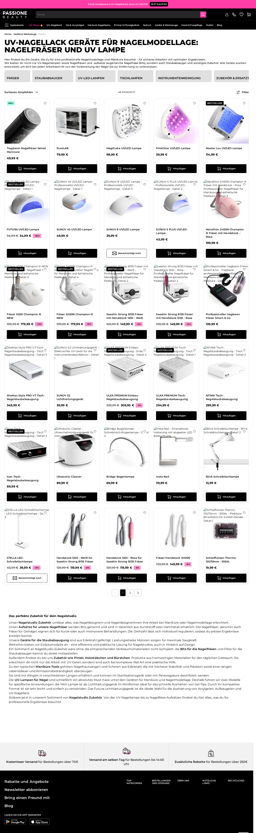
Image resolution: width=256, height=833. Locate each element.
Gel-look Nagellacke (99, 25)
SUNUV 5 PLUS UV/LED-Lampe (172, 231)
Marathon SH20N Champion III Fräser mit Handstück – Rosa (225, 233)
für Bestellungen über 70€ (57, 762)
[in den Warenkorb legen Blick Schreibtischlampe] (226, 496)
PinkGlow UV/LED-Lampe (173, 148)
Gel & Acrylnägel (75, 25)
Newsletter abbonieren (26, 789)
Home (7, 34)
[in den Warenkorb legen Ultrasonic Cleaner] (77, 496)
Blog (219, 25)
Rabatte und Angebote (26, 781)
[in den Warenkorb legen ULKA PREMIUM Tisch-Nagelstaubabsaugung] (176, 415)
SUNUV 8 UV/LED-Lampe (123, 229)
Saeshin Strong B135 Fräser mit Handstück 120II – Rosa (174, 316)
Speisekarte (14, 25)
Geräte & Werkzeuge (166, 25)
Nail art (147, 25)
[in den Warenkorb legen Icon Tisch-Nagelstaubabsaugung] (27, 496)
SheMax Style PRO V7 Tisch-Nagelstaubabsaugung (26, 397)
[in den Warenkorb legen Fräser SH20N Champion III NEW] (77, 334)
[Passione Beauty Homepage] (16, 14)
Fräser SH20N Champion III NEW (75, 316)
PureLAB (63, 148)
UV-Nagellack (54, 25)
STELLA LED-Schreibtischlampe (20, 559)
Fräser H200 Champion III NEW (24, 316)
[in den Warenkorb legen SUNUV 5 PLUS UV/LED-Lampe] (176, 253)
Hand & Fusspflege (191, 25)
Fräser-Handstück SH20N (173, 557)
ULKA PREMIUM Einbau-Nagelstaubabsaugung (122, 397)
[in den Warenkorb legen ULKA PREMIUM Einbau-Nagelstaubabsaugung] (126, 415)
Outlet (209, 25)
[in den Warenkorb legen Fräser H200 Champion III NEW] (27, 334)
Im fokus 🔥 (36, 25)
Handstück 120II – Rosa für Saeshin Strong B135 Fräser (124, 559)
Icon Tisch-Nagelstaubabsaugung (23, 478)
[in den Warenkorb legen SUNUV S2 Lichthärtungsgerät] (77, 415)
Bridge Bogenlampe (120, 476)
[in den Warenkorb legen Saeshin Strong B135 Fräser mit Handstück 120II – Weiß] (126, 334)
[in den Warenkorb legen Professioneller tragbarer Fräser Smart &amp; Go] (226, 334)
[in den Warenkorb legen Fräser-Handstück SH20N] (176, 578)
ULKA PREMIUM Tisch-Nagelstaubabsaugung (172, 397)
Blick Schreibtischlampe (222, 476)
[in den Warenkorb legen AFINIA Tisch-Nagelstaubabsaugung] (226, 415)
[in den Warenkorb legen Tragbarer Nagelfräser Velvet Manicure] (27, 168)
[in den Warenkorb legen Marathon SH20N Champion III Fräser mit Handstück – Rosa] (226, 253)
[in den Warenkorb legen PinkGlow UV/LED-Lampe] (176, 168)
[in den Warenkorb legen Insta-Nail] (176, 496)
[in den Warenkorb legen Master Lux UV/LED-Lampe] (226, 168)
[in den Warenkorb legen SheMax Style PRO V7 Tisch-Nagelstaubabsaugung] (27, 415)
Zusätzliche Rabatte (190, 762)
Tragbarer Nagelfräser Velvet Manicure (26, 150)
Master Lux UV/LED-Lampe (224, 148)
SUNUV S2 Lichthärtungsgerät (70, 397)
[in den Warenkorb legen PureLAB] (77, 168)
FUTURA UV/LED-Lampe (23, 229)
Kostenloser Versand (21, 762)
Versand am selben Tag (107, 760)
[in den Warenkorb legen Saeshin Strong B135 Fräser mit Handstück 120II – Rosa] (176, 334)
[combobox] (123, 14)
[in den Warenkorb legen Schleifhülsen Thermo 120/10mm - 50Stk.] (226, 578)
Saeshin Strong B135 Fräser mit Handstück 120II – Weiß (124, 316)
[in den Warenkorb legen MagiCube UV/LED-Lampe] (126, 168)
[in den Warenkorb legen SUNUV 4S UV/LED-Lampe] (77, 253)
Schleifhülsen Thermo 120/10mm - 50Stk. (221, 559)
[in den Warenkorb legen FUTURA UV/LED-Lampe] (27, 253)
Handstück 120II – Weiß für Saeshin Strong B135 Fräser (75, 559)
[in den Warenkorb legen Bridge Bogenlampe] (126, 496)
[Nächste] (138, 592)
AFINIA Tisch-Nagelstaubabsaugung (222, 397)
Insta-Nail (162, 476)
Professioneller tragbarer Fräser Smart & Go (223, 316)
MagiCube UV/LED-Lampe (124, 148)
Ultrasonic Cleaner (69, 476)
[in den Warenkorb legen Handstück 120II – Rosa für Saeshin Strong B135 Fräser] (126, 578)
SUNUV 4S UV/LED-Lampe (74, 229)
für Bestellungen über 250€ (226, 762)
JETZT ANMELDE (154, 3)
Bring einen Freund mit (27, 798)
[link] (115, 592)
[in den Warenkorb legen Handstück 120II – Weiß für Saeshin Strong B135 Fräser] (77, 578)
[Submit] (205, 14)
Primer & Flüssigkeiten (126, 25)
